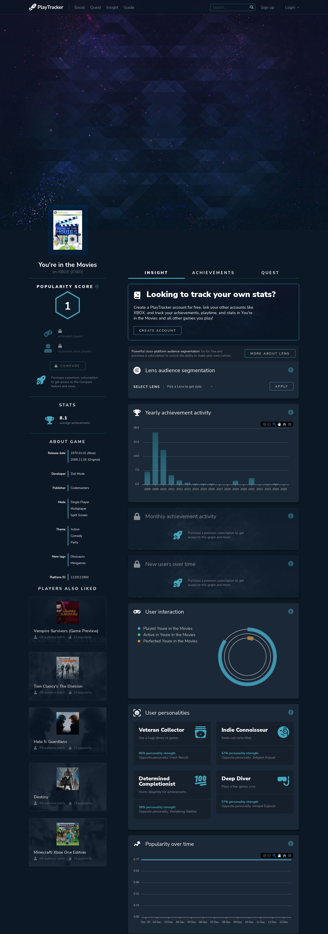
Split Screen (79, 515)
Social (79, 7)
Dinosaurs (78, 557)
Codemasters (80, 488)
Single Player (80, 502)
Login (292, 7)
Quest (95, 7)
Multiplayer (78, 509)
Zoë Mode (78, 474)
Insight (112, 7)
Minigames (78, 563)
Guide (129, 7)
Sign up (267, 7)
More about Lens (270, 362)
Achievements (213, 272)
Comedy (76, 536)
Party (74, 542)
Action (75, 529)
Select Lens (146, 395)
